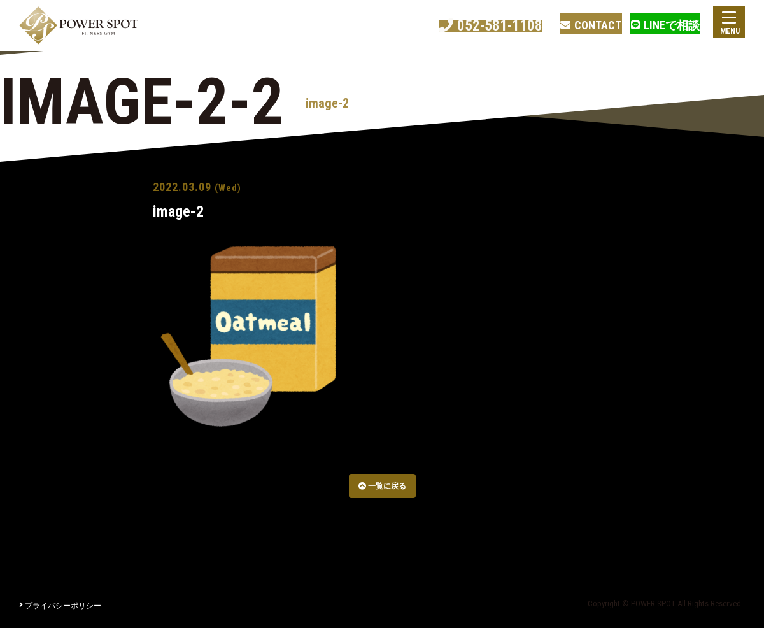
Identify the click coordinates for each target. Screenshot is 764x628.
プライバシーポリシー (60, 605)
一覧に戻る (382, 486)
